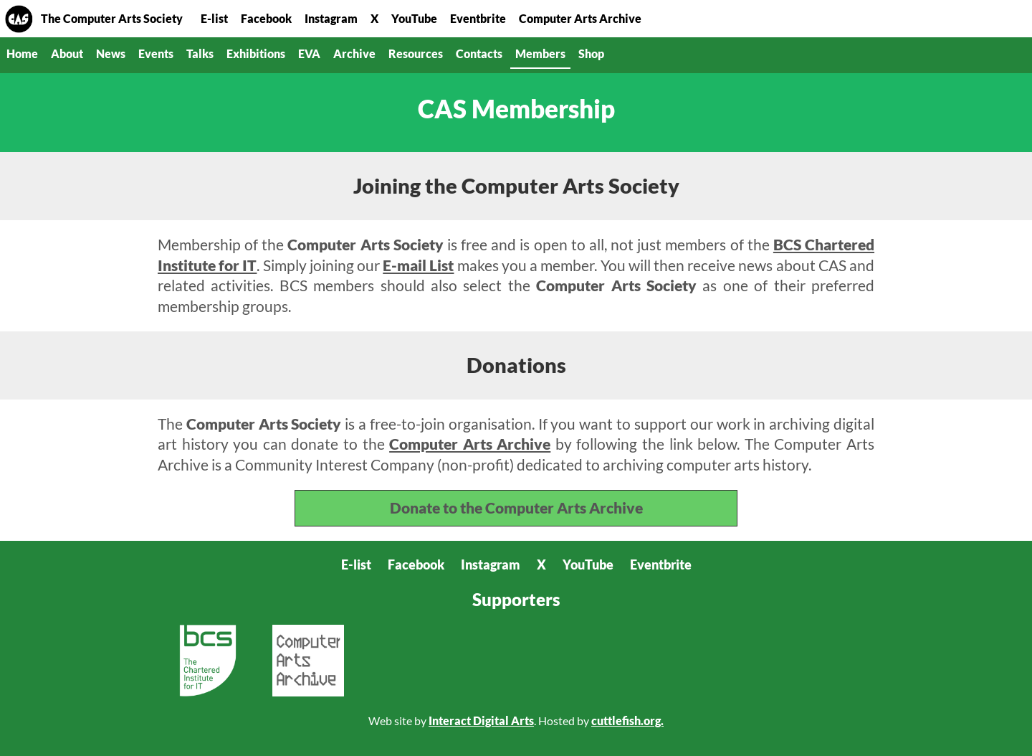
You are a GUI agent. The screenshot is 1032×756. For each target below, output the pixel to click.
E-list (214, 18)
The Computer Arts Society (112, 18)
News (110, 53)
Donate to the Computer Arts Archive (516, 507)
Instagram (331, 18)
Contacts (479, 53)
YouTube (414, 18)
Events (155, 53)
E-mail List (418, 265)
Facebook (266, 18)
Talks (200, 53)
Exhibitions (255, 53)
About (67, 53)
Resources (415, 53)
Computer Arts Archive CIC (308, 660)
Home (19, 19)
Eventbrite (478, 18)
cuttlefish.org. (627, 720)
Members (540, 53)
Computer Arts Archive (580, 18)
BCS (208, 660)
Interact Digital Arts (481, 720)
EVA (309, 53)
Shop (591, 53)
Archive (354, 53)
